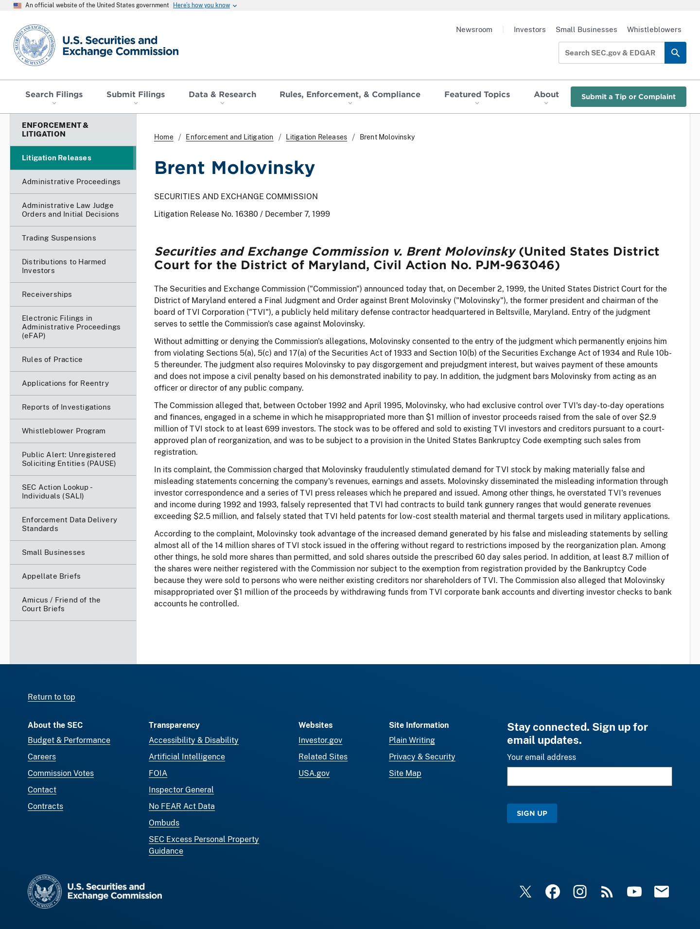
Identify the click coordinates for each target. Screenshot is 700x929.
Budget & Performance (69, 740)
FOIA (158, 773)
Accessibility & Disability (194, 740)
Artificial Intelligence (187, 756)
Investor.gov (320, 740)
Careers (42, 756)
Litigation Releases (316, 137)
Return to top (51, 697)
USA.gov (314, 773)
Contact (42, 789)
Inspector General (181, 789)
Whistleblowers (654, 29)
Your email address (541, 757)
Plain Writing (412, 740)
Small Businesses (586, 29)
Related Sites (323, 756)
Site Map (405, 773)
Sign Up (532, 813)
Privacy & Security (422, 756)
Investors (530, 29)
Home (164, 137)
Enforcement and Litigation (229, 137)
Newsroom (474, 29)
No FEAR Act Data (182, 806)
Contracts (45, 806)
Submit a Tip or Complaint (628, 96)
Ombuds (164, 822)
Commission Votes (61, 773)
